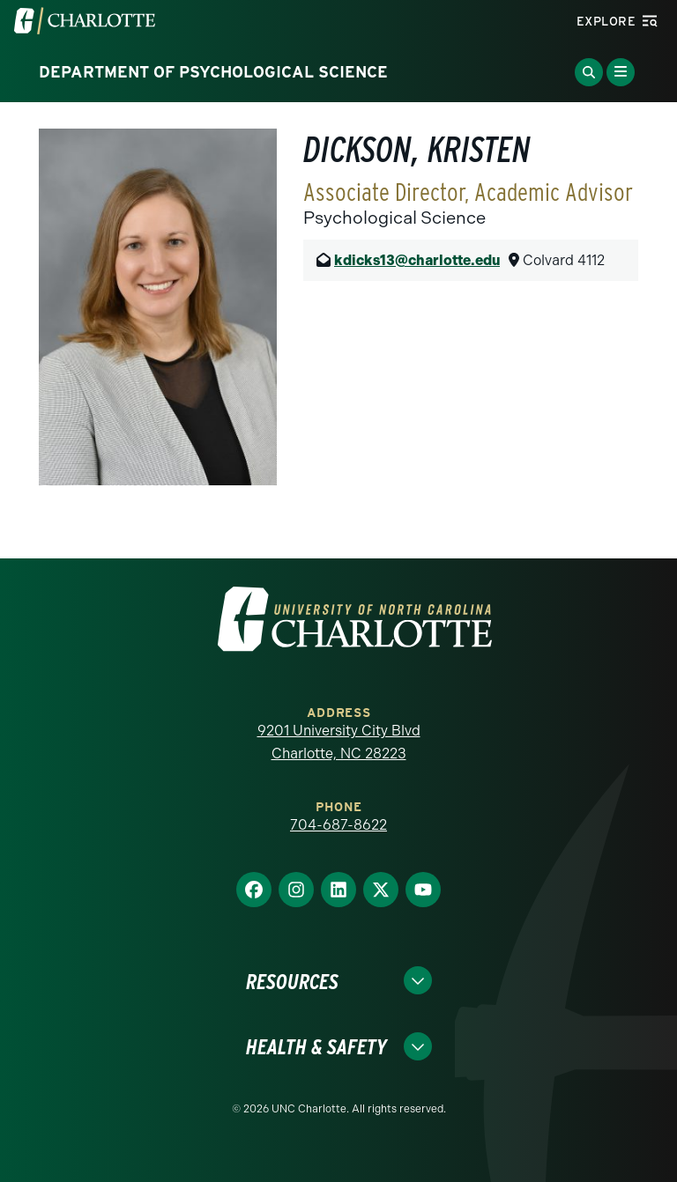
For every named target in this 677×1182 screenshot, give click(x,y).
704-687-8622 (338, 824)
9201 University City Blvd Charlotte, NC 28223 (338, 742)
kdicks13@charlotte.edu (417, 260)
